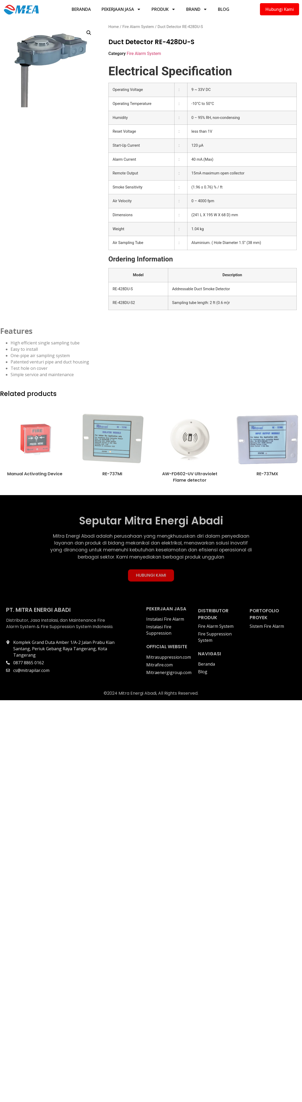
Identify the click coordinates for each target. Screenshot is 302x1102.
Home (113, 26)
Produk (164, 9)
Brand (196, 9)
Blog (223, 9)
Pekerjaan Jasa (121, 9)
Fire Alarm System (138, 26)
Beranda (81, 9)
